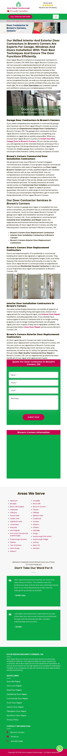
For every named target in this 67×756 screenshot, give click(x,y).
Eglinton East (38, 516)
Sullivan (36, 542)
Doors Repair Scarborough (32, 752)
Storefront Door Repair (16, 715)
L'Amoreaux (14, 524)
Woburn (13, 551)
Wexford (36, 548)
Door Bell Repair (14, 682)
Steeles (13, 542)
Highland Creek (16, 521)
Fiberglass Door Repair (16, 711)
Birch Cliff (36, 504)
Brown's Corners (39, 507)
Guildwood (37, 518)
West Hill (36, 545)
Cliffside (36, 513)
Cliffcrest (13, 513)
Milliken (36, 527)
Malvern (36, 524)
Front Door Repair (14, 703)
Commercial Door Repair (17, 699)
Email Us (14, 737)
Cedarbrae (14, 510)
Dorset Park (14, 516)
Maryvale (13, 527)
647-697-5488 (17, 741)
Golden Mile (14, 518)
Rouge (35, 533)
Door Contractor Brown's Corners (43, 21)
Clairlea (35, 510)
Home (9, 21)
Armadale (36, 501)
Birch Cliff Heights (17, 507)
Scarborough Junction (18, 539)
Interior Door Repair (15, 707)
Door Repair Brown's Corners (21, 21)
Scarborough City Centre (42, 536)
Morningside (15, 530)
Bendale (13, 504)
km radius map (33, 457)
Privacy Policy (12, 720)
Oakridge (36, 530)
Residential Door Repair (17, 694)
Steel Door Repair (14, 690)
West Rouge (14, 548)
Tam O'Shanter (16, 545)
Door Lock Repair (14, 686)
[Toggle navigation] (56, 17)
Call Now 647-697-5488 (20, 17)
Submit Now (33, 417)
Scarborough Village (40, 539)
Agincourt (14, 501)
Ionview (36, 521)
